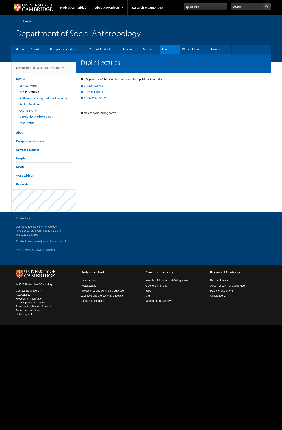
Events (27, 21)
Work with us (190, 49)
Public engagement (221, 295)
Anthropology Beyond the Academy (43, 98)
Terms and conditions (28, 314)
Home (18, 21)
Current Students (100, 49)
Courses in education (93, 305)
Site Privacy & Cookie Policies (35, 250)
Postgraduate (88, 290)
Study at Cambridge (73, 7)
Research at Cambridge (147, 7)
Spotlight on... (218, 300)
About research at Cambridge (227, 290)
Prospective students (64, 49)
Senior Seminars (30, 104)
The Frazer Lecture (92, 85)
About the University (109, 7)
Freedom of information (29, 303)
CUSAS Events (28, 110)
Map (147, 300)
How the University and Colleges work (167, 285)
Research (217, 49)
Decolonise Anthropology (36, 117)
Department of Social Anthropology (40, 69)
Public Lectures (29, 92)
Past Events (26, 123)
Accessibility (23, 299)
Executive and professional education (102, 300)
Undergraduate (89, 285)
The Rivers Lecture (92, 91)
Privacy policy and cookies (31, 307)
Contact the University (29, 295)
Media (147, 49)
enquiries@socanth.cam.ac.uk (47, 241)
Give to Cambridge (156, 290)
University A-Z (24, 318)
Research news (219, 285)
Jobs (148, 295)
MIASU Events (28, 86)
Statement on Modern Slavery (33, 311)
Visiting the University (158, 305)
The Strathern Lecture (93, 98)
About (35, 49)
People (127, 49)
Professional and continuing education (103, 295)
